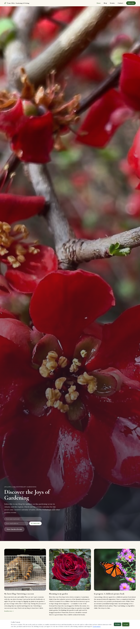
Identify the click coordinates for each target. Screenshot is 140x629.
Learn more (97, 626)
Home (99, 3)
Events (112, 3)
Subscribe (131, 3)
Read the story (9, 611)
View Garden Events (14, 529)
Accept (125, 624)
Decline (117, 624)
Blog (105, 3)
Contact (120, 3)
